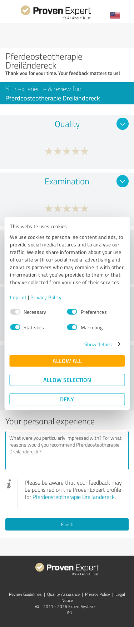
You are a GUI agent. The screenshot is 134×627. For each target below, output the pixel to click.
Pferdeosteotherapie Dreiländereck (74, 497)
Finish (67, 524)
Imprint (18, 297)
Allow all (67, 361)
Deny (67, 399)
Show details (98, 344)
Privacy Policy (45, 297)
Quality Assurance (63, 594)
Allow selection (67, 380)
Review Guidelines (25, 594)
